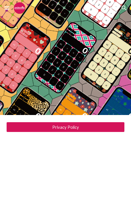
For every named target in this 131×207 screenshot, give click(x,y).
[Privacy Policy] (66, 127)
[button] (7, 8)
